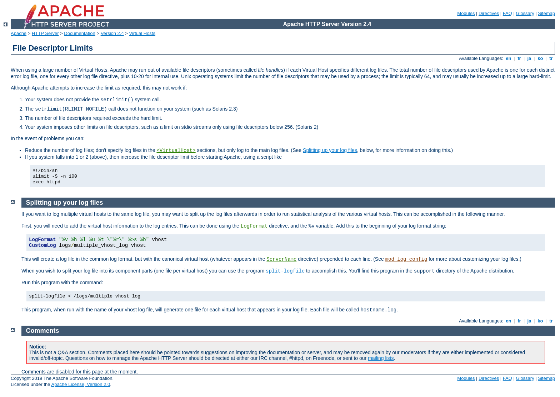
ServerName (281, 259)
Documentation (79, 33)
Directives (489, 13)
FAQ (507, 13)
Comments (42, 330)
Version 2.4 (112, 33)
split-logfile (285, 271)
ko (540, 58)
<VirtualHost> (175, 150)
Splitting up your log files (330, 150)
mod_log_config (406, 259)
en (508, 58)
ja (529, 58)
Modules (466, 13)
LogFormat (254, 226)
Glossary (525, 13)
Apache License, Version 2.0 (80, 384)
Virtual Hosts (142, 33)
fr (519, 58)
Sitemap (546, 13)
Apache (18, 33)
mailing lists (381, 358)
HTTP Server (45, 33)
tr (551, 58)
